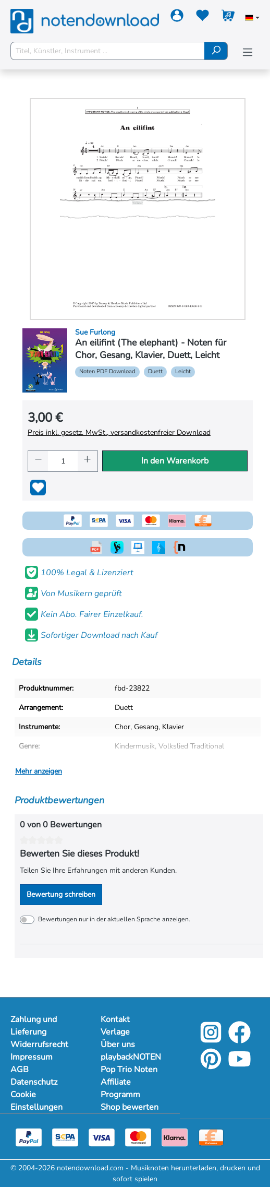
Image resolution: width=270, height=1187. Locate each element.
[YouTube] (239, 1066)
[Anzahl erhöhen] (87, 461)
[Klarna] (174, 1137)
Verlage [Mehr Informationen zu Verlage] (115, 1032)
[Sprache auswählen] (252, 19)
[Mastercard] (138, 1137)
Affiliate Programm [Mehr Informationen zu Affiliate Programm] (120, 1088)
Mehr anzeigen (38, 771)
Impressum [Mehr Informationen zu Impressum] (31, 1057)
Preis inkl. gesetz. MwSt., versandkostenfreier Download (119, 432)
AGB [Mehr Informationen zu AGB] (19, 1069)
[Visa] (101, 1137)
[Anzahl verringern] (38, 461)
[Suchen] (216, 51)
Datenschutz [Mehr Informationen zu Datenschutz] (33, 1082)
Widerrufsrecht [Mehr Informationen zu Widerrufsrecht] (39, 1044)
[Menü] (248, 52)
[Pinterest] (211, 1066)
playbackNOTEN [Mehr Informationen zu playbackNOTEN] (131, 1057)
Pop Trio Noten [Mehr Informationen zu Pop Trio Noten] (129, 1069)
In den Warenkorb (174, 461)
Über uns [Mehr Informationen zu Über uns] (118, 1044)
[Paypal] (28, 1137)
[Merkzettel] (202, 17)
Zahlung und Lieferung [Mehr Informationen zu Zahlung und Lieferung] (33, 1026)
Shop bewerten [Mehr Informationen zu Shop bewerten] (129, 1107)
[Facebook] (239, 1039)
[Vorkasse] (211, 1137)
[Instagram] (211, 1039)
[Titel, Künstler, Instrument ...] (107, 51)
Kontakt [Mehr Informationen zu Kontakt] (115, 1019)
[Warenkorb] (228, 17)
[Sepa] (65, 1137)
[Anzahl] (63, 461)
